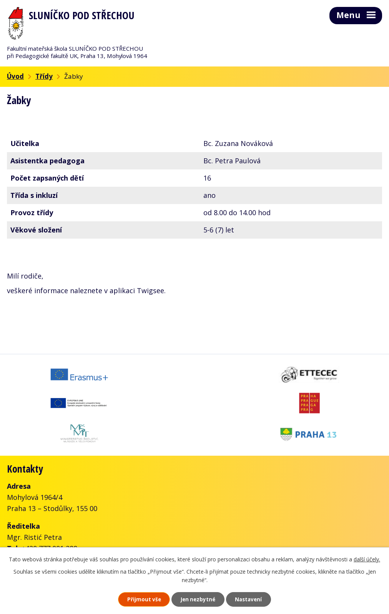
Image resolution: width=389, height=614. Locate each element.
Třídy (44, 76)
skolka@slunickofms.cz (108, 529)
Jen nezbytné (198, 598)
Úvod (15, 76)
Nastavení (254, 598)
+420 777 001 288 (49, 518)
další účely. (367, 558)
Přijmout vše (138, 598)
